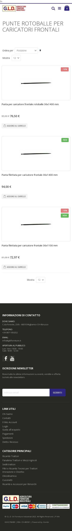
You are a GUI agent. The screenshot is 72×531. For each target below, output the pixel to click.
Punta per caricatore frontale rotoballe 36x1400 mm (30, 104)
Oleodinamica (9, 475)
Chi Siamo (7, 413)
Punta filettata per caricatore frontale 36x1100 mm (30, 245)
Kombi (46, 522)
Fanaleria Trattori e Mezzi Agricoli (19, 460)
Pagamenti (7, 433)
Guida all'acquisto (11, 429)
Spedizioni (7, 437)
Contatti (6, 418)
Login (5, 426)
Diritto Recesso (10, 441)
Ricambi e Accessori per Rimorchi (19, 484)
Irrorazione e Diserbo (13, 471)
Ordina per (7, 50)
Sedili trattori (8, 464)
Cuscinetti (7, 480)
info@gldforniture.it (11, 340)
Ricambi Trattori (10, 456)
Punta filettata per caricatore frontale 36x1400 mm (30, 174)
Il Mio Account (9, 422)
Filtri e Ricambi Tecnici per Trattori (19, 468)
